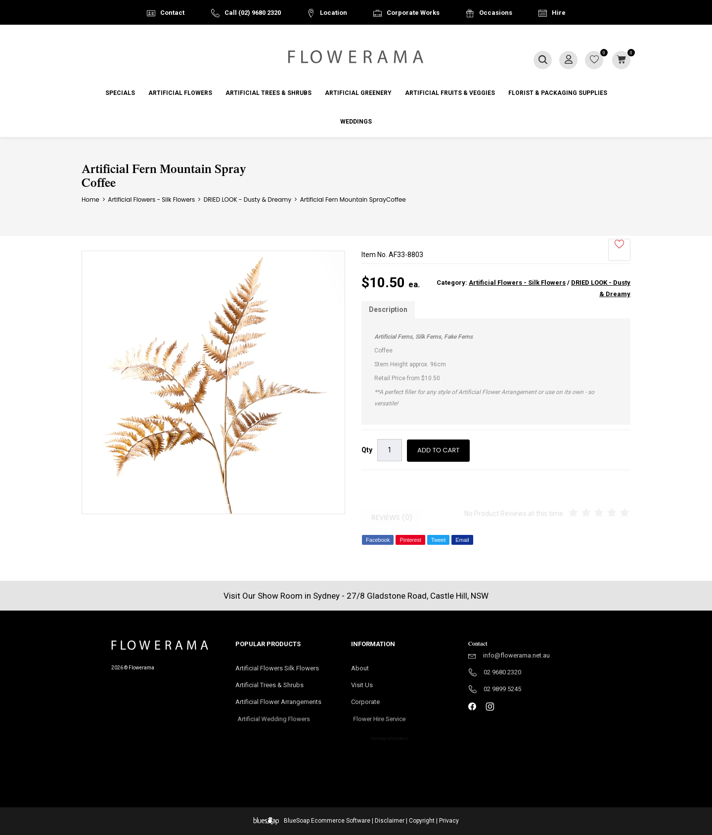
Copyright (422, 820)
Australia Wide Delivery (363, 38)
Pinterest (410, 540)
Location (333, 12)
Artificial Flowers (180, 92)
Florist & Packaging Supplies (557, 92)
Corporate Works (413, 12)
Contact (172, 12)
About (360, 668)
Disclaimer (389, 820)
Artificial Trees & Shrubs (268, 92)
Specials (120, 92)
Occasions (495, 12)
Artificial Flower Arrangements (283, 705)
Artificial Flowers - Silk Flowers (517, 282)
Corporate (380, 705)
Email (462, 540)
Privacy (449, 820)
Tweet (438, 540)
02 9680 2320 (502, 672)
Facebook (378, 540)
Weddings (356, 121)
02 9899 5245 (502, 689)
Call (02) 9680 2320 (252, 12)
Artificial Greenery (358, 92)
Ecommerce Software (340, 820)
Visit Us (366, 685)
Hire (559, 12)
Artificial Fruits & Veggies (450, 92)
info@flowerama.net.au (516, 655)
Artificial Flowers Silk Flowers (277, 668)
